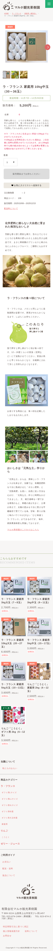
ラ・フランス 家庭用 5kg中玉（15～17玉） (39, 642)
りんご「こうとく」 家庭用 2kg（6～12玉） (38, 687)
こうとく (6, 837)
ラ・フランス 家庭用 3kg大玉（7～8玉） (12, 601)
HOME (6, 13)
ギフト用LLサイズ (10, 799)
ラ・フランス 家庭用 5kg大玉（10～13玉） (13, 686)
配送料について (11, 208)
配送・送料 (7, 868)
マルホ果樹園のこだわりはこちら (23, 529)
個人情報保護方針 (11, 931)
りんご (4, 830)
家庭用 (5, 824)
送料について (31, 931)
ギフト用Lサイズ (9, 792)
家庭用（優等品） (30, 13)
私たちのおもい (9, 768)
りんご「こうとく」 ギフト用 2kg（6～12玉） (13, 732)
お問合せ (7, 936)
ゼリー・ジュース (10, 843)
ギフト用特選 (8, 811)
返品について (8, 875)
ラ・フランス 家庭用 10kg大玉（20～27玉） (12, 643)
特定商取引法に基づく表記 (15, 926)
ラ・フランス (16, 13)
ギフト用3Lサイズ (10, 805)
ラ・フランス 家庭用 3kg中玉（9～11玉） (38, 601)
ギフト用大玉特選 (10, 818)
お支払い (6, 862)
